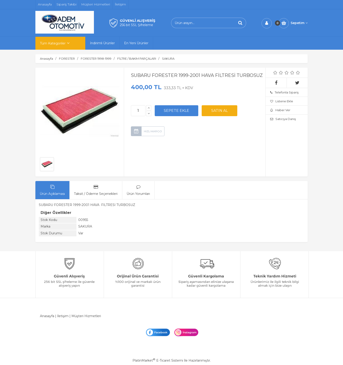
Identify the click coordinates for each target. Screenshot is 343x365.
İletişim (63, 316)
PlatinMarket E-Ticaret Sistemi (157, 360)
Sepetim (299, 23)
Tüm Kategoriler (53, 43)
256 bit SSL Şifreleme (136, 25)
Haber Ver (280, 110)
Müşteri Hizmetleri (86, 316)
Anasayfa (47, 316)
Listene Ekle (281, 101)
